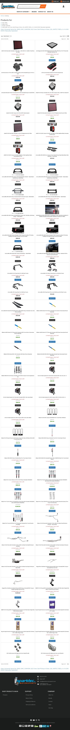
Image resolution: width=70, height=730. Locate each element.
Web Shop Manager (51, 722)
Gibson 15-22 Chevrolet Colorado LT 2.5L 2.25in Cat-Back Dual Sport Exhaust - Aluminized (52, 545)
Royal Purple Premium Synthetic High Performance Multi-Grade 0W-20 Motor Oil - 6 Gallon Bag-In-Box (18, 632)
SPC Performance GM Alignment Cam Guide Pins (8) (18, 653)
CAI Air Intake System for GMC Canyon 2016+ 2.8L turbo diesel (18, 417)
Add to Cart (52, 425)
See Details (18, 385)
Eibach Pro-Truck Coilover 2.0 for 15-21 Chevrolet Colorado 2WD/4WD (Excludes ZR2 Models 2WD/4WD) (52, 480)
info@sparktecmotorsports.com (48, 681)
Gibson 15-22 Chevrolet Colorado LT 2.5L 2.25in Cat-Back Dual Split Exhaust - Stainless (18, 545)
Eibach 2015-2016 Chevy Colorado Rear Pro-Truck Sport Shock (17, 458)
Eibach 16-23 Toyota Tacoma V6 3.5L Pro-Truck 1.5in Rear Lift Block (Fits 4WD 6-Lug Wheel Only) (17, 438)
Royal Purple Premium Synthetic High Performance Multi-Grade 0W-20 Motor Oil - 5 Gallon (52, 610)
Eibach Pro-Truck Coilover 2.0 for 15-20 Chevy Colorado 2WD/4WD (18, 479)
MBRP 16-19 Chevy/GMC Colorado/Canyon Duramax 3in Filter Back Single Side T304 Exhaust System (18, 610)
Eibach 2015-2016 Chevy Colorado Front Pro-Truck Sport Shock (52, 438)
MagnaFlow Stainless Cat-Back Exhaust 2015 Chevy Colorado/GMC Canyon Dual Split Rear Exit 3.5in (52, 567)
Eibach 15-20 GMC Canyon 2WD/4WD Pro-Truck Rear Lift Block (52, 417)
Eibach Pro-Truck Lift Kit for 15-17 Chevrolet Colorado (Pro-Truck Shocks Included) (17, 524)
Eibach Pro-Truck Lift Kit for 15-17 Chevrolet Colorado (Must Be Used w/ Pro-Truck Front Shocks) (52, 502)
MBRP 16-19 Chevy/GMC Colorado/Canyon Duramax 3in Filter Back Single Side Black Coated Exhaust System (52, 589)
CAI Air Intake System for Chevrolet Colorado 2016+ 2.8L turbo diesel (18, 397)
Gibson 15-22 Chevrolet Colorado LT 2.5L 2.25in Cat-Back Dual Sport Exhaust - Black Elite (17, 567)
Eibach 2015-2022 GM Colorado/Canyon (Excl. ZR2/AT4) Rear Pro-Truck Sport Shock (52, 459)
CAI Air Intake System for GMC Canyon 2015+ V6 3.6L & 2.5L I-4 (52, 397)
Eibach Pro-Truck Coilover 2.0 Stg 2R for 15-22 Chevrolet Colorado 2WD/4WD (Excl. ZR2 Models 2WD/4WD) (17, 502)
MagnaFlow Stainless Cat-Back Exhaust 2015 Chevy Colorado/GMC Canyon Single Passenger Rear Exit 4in (18, 589)
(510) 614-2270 (43, 676)
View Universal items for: (35, 669)
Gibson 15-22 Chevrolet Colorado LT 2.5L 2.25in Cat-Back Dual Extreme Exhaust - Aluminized (52, 524)
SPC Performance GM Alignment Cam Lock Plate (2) (52, 653)
